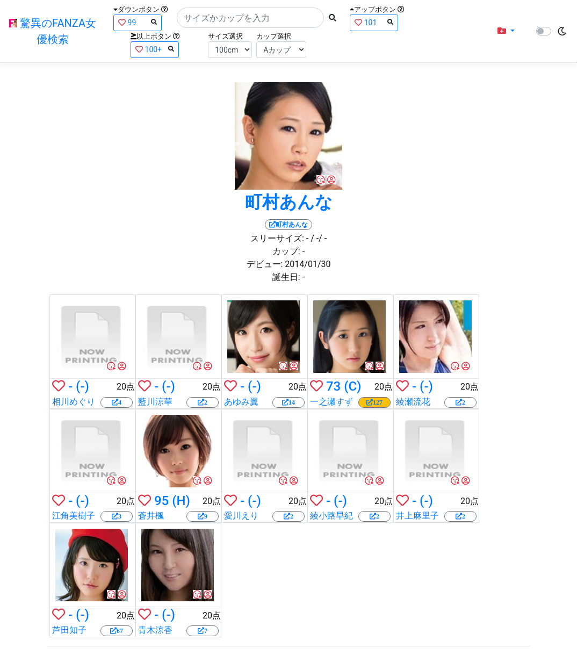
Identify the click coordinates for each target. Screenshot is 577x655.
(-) (82, 386)
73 (333, 386)
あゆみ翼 (241, 402)
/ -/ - (319, 238)
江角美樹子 (73, 515)
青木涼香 (155, 630)
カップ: (286, 251)
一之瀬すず (331, 402)
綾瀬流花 (413, 402)
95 (161, 500)
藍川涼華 (155, 402)
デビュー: (265, 264)
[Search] (250, 18)
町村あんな (289, 202)
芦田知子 (69, 630)
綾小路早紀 (331, 515)
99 (137, 22)
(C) (352, 386)
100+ (154, 49)
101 (374, 22)
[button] (506, 31)
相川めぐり (73, 402)
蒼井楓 (151, 515)
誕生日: (286, 277)
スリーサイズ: (277, 238)
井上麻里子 (417, 515)
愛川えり (241, 515)
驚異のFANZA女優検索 (52, 31)
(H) (181, 500)
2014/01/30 (307, 264)
